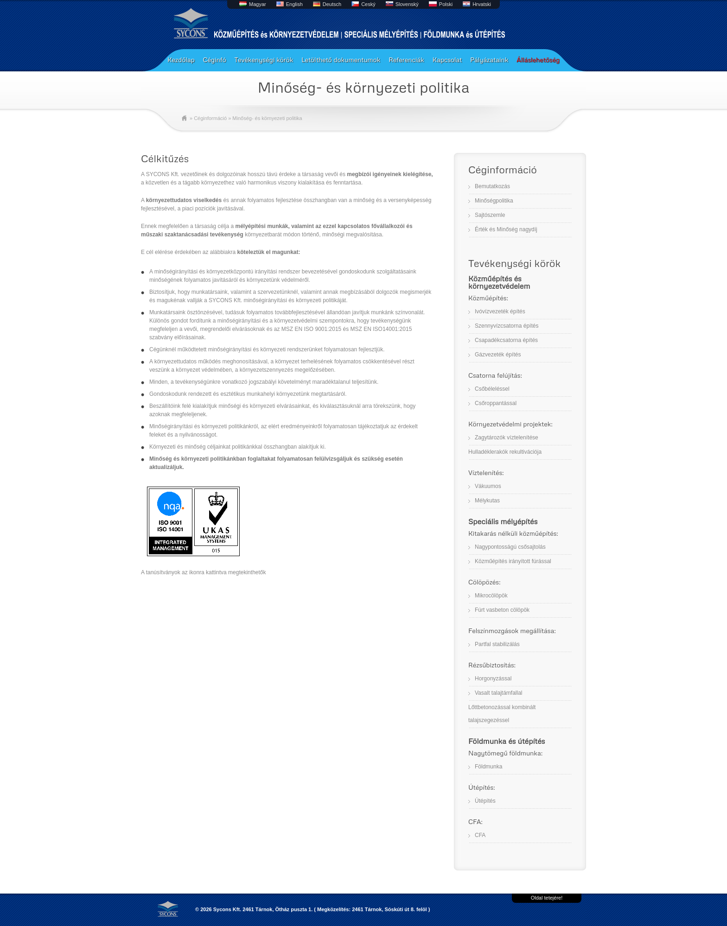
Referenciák (406, 59)
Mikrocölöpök (491, 595)
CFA (480, 835)
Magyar (257, 4)
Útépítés (485, 801)
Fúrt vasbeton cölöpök (502, 610)
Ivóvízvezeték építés (500, 311)
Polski (446, 4)
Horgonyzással (493, 678)
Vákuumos (488, 486)
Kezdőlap (181, 59)
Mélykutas (487, 500)
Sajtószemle (490, 215)
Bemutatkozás (492, 186)
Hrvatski (481, 4)
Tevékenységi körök (263, 59)
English (294, 4)
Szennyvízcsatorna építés (506, 326)
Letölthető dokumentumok (340, 59)
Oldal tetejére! (546, 898)
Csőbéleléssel (492, 389)
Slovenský (407, 4)
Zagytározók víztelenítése (506, 437)
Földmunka (488, 766)
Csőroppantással (496, 403)
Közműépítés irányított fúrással (513, 561)
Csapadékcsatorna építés (506, 340)
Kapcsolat (447, 59)
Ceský (368, 4)
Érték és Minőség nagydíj (506, 229)
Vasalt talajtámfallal (499, 693)
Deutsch (332, 4)
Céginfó (214, 59)
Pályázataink (489, 59)
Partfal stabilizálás (497, 644)
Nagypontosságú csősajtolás (510, 547)
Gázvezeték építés (498, 354)
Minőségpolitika (494, 200)
